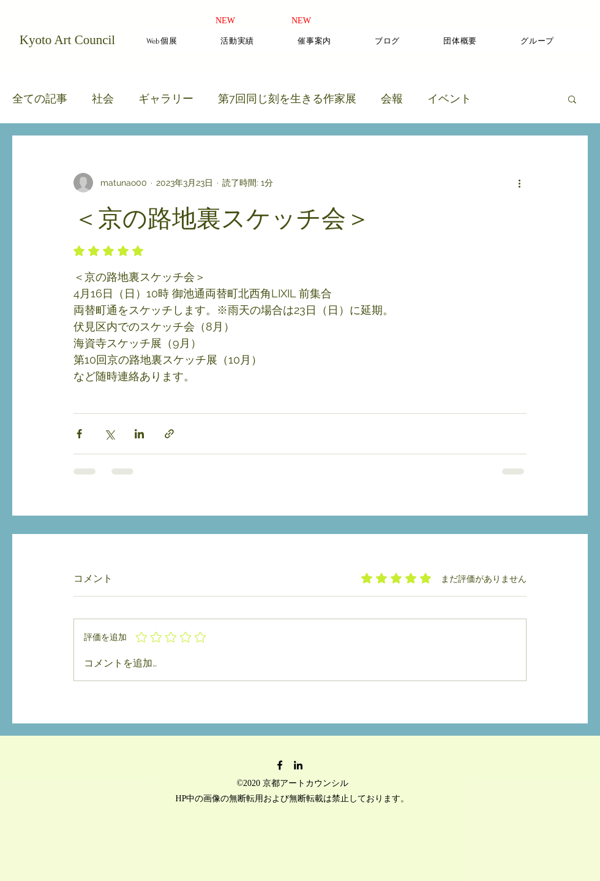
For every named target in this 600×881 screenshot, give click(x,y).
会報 (392, 98)
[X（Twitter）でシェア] (109, 434)
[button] (572, 99)
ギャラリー (165, 98)
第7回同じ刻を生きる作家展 (287, 98)
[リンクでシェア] (169, 434)
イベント (449, 98)
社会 (103, 98)
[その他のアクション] (519, 182)
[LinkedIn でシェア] (139, 434)
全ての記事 (39, 98)
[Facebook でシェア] (79, 434)
